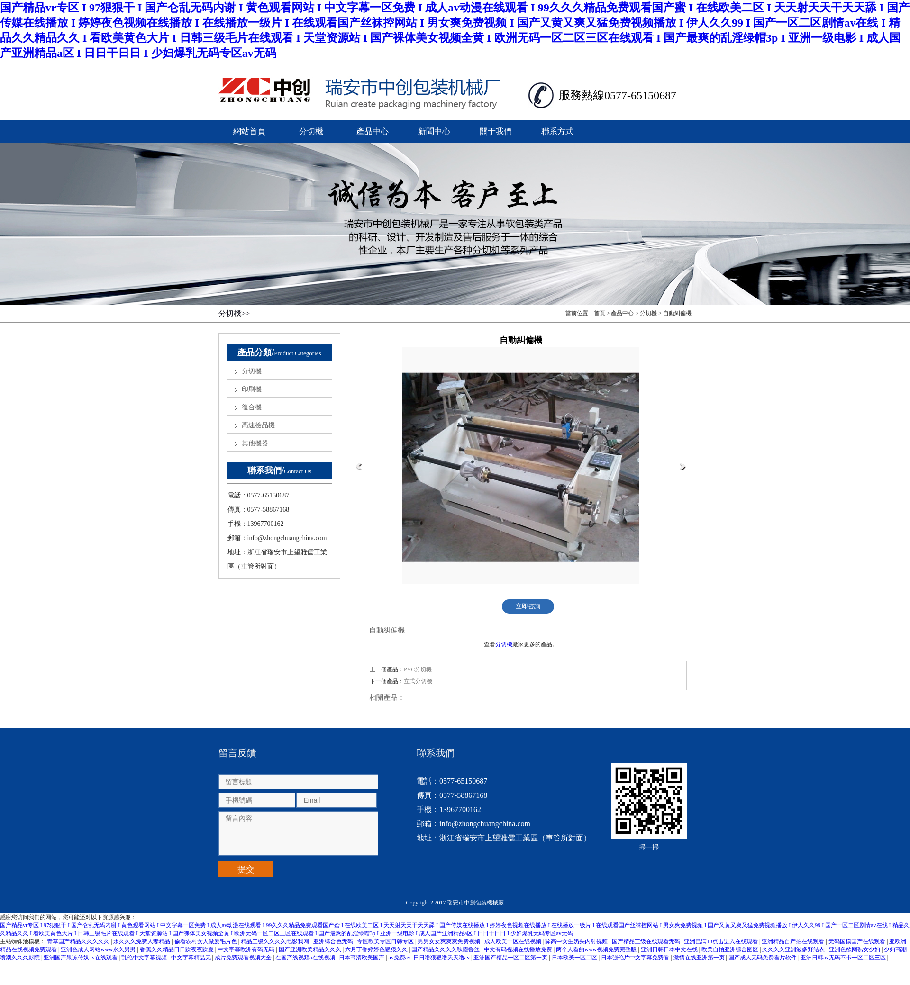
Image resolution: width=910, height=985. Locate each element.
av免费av (400, 957)
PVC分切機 (418, 669)
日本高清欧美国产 (362, 957)
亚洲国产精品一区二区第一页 (511, 957)
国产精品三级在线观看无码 (647, 941)
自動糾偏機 (677, 313)
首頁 (599, 313)
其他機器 (255, 443)
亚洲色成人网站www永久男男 (99, 949)
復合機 (252, 407)
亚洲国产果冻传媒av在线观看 (81, 957)
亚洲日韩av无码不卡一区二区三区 (844, 957)
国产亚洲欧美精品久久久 (311, 949)
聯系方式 (557, 131)
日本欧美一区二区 (575, 957)
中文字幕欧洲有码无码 (247, 949)
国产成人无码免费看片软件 (763, 957)
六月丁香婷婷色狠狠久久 (377, 949)
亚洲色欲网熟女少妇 (855, 949)
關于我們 (496, 131)
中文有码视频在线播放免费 (519, 949)
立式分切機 (418, 681)
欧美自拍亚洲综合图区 (730, 949)
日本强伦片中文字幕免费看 (636, 957)
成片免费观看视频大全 (244, 957)
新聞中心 (434, 131)
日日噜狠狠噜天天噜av (442, 957)
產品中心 (372, 131)
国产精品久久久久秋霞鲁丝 (446, 949)
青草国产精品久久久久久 (79, 941)
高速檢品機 (258, 425)
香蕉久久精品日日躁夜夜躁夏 (177, 949)
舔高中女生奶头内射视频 (577, 941)
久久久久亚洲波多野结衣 (794, 949)
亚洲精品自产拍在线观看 (794, 941)
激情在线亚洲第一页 (699, 957)
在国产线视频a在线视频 (305, 957)
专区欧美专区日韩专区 (386, 941)
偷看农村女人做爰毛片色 (206, 941)
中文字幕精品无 (191, 957)
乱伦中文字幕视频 (144, 957)
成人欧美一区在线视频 (513, 941)
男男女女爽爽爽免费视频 (450, 941)
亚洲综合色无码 (334, 941)
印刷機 (252, 389)
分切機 (311, 131)
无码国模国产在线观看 (857, 941)
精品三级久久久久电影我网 (275, 941)
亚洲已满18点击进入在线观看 (721, 941)
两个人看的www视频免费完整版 (597, 949)
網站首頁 (249, 131)
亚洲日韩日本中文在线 (670, 949)
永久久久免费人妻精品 (142, 941)
